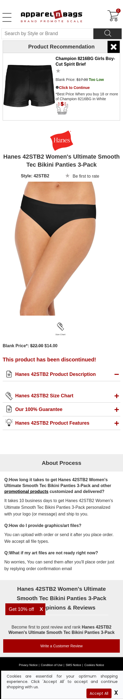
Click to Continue (74, 87)
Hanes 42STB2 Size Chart (44, 395)
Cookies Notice (94, 665)
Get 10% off (21, 609)
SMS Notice (73, 665)
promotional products (26, 491)
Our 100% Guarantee (38, 409)
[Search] (107, 33)
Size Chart (60, 334)
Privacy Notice (28, 665)
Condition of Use (51, 665)
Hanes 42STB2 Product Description (55, 374)
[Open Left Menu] (7, 17)
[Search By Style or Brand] (47, 33)
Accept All (99, 693)
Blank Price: (79, 79)
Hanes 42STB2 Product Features (52, 423)
